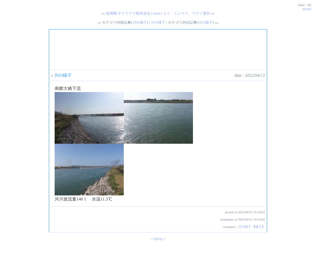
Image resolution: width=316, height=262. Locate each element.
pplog (158, 239)
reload (306, 9)
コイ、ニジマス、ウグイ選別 (186, 13)
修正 (258, 227)
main (156, 13)
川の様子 (140, 22)
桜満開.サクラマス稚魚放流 (128, 13)
